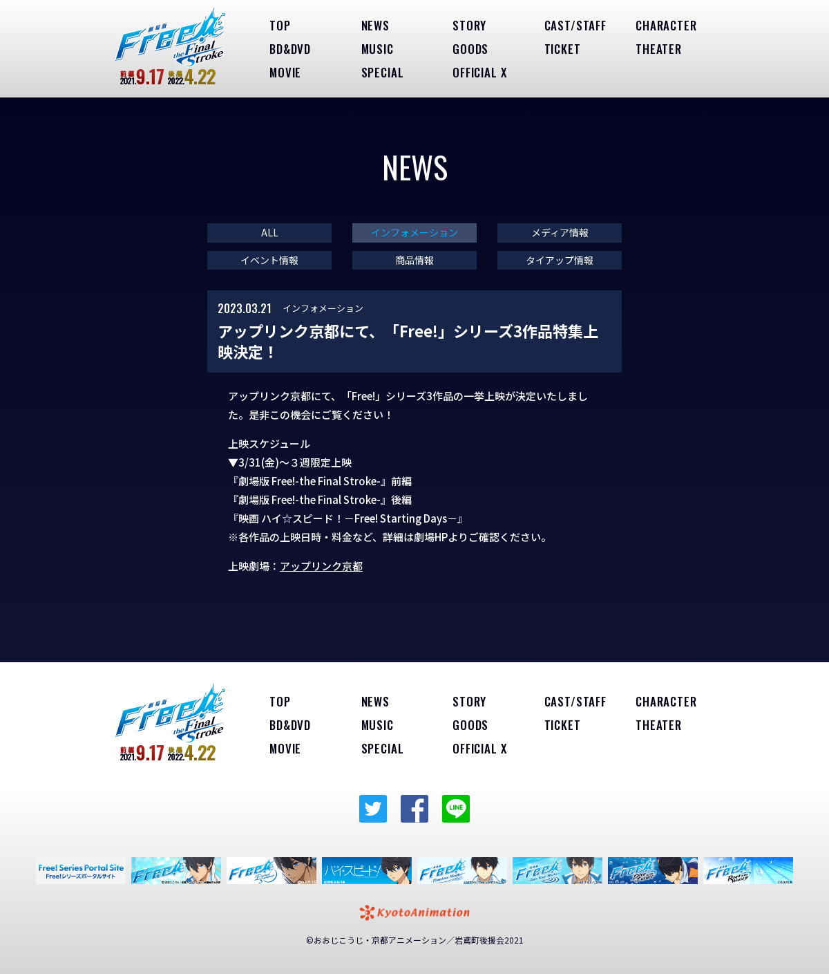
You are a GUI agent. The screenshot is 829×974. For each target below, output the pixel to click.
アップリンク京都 (321, 566)
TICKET (562, 48)
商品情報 (414, 260)
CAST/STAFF (575, 25)
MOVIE (285, 72)
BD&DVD (290, 48)
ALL (269, 232)
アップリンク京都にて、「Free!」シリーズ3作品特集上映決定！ (408, 341)
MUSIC (377, 48)
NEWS (375, 25)
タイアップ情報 (559, 260)
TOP (280, 25)
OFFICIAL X (479, 72)
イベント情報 (269, 260)
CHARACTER (666, 25)
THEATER (659, 48)
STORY (469, 25)
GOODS (470, 48)
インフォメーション (414, 232)
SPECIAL (382, 72)
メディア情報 (560, 232)
